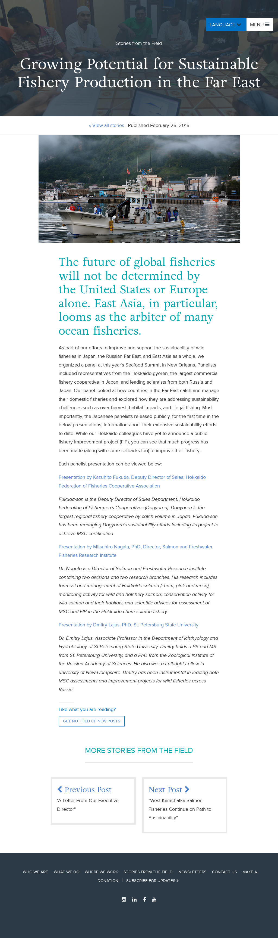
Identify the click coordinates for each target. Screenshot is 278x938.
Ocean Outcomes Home (53, 24)
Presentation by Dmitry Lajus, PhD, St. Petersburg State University (128, 625)
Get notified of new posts (91, 721)
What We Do (66, 872)
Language (226, 24)
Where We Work (101, 872)
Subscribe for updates (152, 880)
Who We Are (35, 872)
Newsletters (192, 872)
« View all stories (106, 125)
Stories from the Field (148, 872)
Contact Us (224, 872)
